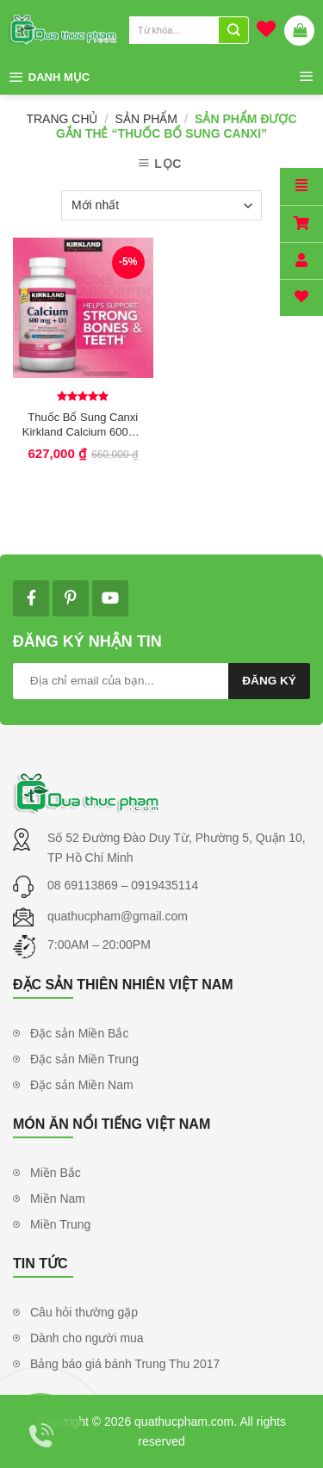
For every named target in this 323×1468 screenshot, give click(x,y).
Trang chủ (61, 119)
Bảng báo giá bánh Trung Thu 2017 (125, 1364)
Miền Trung (60, 1224)
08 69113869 (84, 885)
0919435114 (164, 885)
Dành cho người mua (87, 1338)
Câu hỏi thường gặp (84, 1312)
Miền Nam (57, 1198)
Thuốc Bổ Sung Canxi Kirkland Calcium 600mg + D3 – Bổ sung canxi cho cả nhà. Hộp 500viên (83, 424)
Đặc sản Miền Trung (84, 1059)
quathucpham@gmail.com (117, 916)
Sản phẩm (146, 119)
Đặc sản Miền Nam (82, 1085)
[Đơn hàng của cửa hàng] (161, 205)
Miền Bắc (55, 1173)
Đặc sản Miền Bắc (79, 1033)
